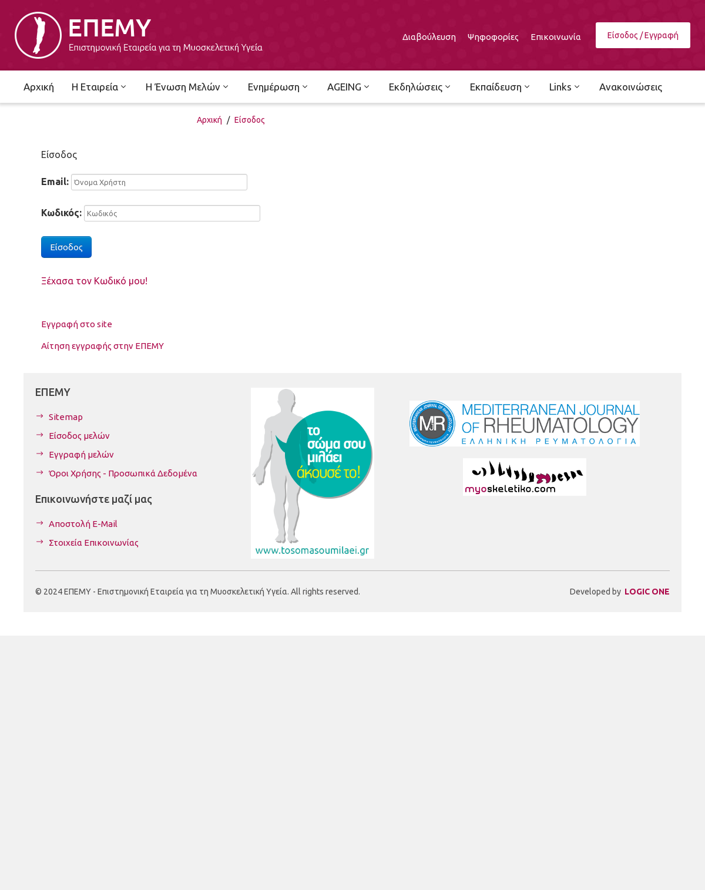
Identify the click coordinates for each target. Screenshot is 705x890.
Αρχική (209, 120)
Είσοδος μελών (79, 436)
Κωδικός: (61, 212)
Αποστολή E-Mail (83, 524)
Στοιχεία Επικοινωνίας (94, 543)
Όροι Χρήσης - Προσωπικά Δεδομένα (123, 473)
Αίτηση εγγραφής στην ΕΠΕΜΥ (102, 346)
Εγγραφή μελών (81, 454)
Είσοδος (249, 120)
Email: (55, 181)
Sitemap (66, 417)
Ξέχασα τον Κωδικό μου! (94, 281)
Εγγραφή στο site (76, 324)
